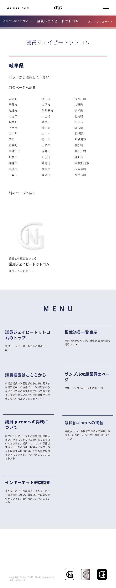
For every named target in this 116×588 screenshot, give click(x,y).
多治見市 (80, 139)
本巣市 (46, 169)
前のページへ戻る (22, 87)
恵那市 (13, 104)
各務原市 (47, 111)
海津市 (13, 111)
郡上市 (78, 122)
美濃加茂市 (81, 163)
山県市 (13, 175)
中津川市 (15, 151)
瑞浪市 (78, 157)
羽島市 (46, 151)
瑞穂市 (13, 163)
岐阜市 (46, 122)
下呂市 (13, 128)
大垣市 (46, 104)
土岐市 (46, 145)
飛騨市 (13, 157)
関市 (12, 139)
